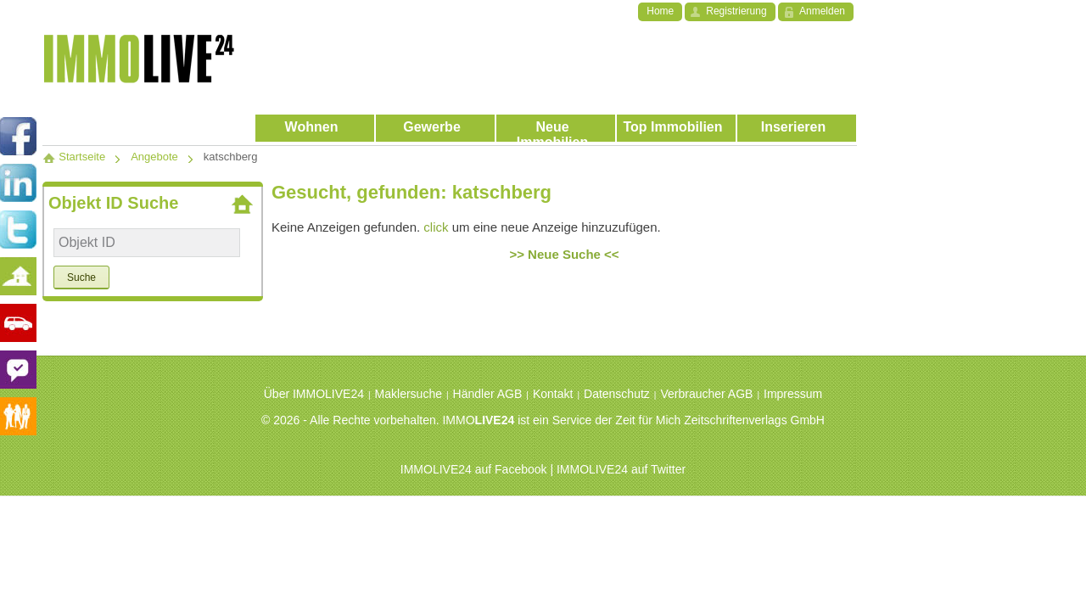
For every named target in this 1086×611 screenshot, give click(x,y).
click (435, 227)
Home (660, 11)
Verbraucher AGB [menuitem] (706, 394)
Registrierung (736, 11)
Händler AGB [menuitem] (488, 394)
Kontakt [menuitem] (553, 394)
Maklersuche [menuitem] (408, 394)
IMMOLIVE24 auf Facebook (473, 469)
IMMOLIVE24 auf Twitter (621, 469)
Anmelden (822, 11)
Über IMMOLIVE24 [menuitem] (314, 394)
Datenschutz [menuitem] (617, 394)
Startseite (73, 156)
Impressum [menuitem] (793, 394)
